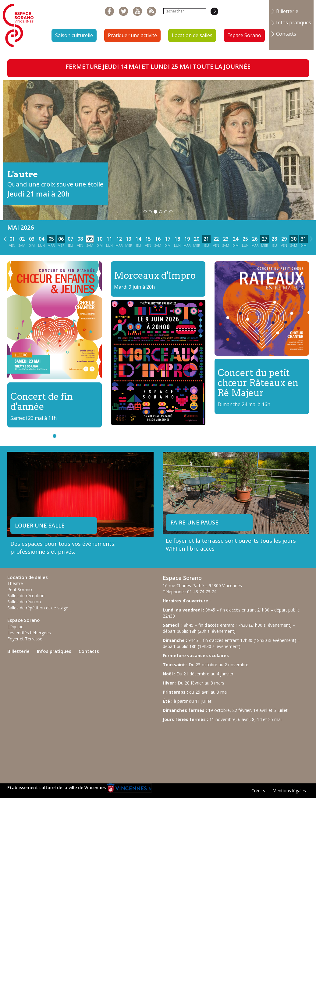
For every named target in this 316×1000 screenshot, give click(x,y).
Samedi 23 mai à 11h (33, 418)
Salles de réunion (24, 602)
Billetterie (287, 11)
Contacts (286, 33)
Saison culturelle (74, 35)
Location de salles (192, 35)
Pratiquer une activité (132, 35)
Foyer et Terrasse (24, 639)
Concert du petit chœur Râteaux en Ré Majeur (258, 382)
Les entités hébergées (29, 633)
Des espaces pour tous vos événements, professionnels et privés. (63, 547)
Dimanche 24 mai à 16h (244, 404)
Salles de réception (25, 595)
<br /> (208, 750)
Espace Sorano (244, 35)
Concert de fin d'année (41, 401)
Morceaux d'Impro (155, 275)
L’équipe (15, 626)
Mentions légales (289, 790)
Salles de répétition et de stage (37, 608)
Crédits (258, 790)
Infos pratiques (293, 22)
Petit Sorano (19, 589)
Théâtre (15, 583)
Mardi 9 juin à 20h (134, 287)
